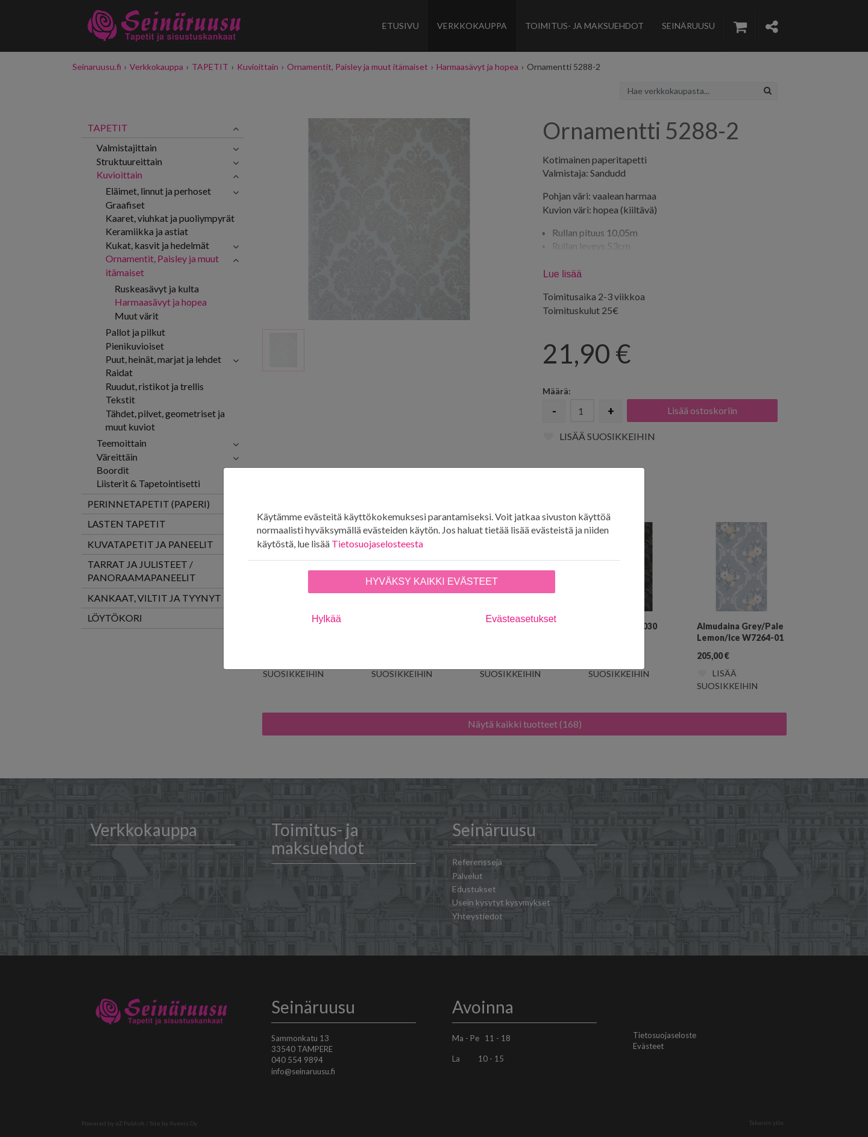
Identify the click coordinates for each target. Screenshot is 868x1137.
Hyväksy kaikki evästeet (431, 581)
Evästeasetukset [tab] (521, 619)
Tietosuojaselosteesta (377, 543)
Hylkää (326, 619)
